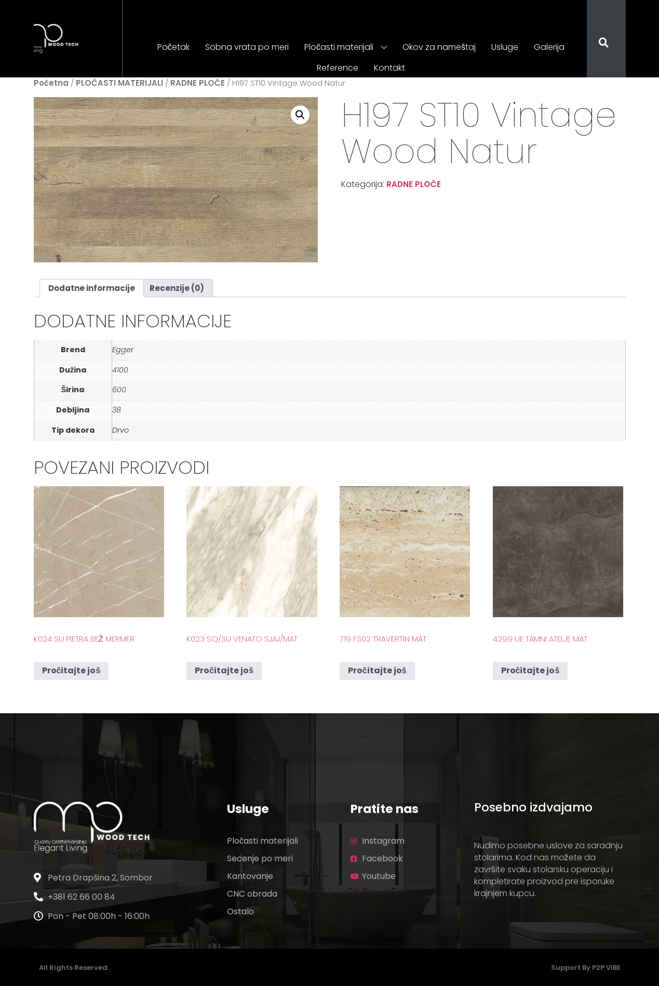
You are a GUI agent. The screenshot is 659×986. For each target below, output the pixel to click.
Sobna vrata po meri (247, 47)
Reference (337, 68)
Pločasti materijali (345, 48)
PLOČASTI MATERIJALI (119, 82)
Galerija (549, 47)
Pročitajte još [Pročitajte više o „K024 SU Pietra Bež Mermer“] (71, 670)
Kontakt (389, 68)
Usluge (504, 47)
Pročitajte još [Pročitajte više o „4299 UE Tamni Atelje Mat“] (530, 670)
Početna (51, 82)
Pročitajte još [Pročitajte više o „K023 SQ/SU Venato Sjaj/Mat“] (224, 670)
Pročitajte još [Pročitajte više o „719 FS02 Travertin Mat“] (377, 670)
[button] (300, 114)
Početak (173, 47)
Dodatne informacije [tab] (91, 288)
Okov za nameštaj (439, 47)
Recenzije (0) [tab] (177, 288)
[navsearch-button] (597, 43)
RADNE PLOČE (197, 82)
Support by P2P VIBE (586, 967)
